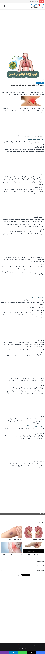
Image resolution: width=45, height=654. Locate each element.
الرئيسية (42, 79)
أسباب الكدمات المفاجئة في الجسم (31, 1)
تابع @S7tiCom (17, 575)
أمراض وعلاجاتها (36, 79)
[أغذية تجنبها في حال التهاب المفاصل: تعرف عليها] (11, 547)
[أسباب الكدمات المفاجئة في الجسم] (11, 532)
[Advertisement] (22, 20)
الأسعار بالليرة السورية (10, 644)
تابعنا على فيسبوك (40, 565)
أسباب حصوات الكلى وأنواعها (38, 539)
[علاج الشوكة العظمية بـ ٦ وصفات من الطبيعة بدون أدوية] (33, 547)
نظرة (16, 644)
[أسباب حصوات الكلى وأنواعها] (33, 532)
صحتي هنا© (28, 644)
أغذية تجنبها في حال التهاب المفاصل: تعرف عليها (12, 554)
